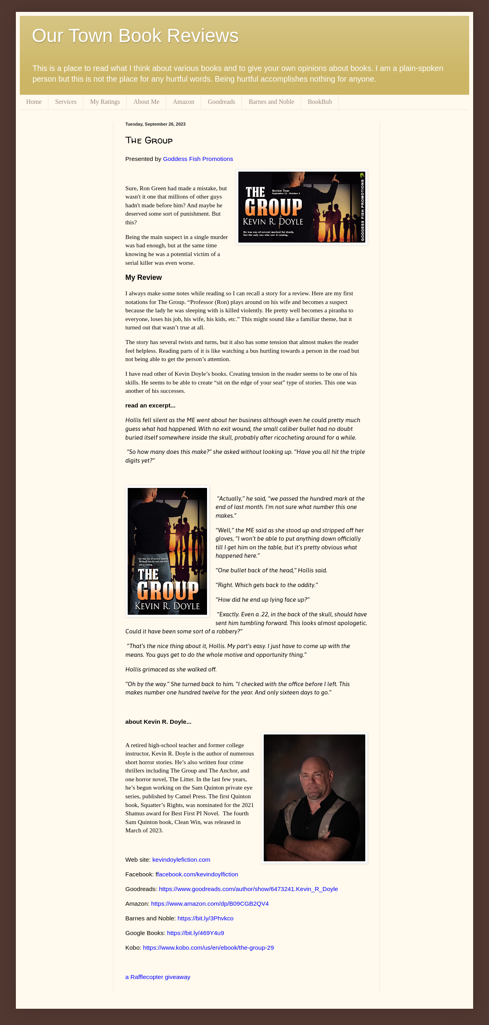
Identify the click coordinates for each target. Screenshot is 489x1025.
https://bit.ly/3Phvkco (206, 918)
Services (66, 101)
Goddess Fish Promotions (198, 158)
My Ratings (105, 101)
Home (34, 101)
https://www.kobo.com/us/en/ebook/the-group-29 (208, 947)
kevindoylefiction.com (181, 859)
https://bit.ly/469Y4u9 (195, 932)
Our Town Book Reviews (135, 35)
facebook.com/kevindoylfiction (197, 874)
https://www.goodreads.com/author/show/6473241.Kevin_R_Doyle (248, 888)
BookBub (320, 101)
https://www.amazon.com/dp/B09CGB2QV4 (210, 903)
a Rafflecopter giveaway (157, 976)
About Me (146, 101)
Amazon (183, 101)
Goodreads (221, 101)
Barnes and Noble (271, 101)
